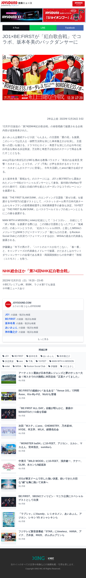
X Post (16, 28)
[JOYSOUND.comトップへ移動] (78, 3)
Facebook (70, 28)
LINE (43, 28)
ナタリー (15, 5)
